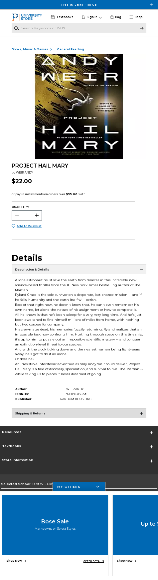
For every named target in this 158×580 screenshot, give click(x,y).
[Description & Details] (79, 273)
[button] (137, 17)
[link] (115, 17)
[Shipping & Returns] (79, 417)
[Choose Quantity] (27, 215)
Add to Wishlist (29, 226)
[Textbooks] (62, 17)
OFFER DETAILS (93, 561)
